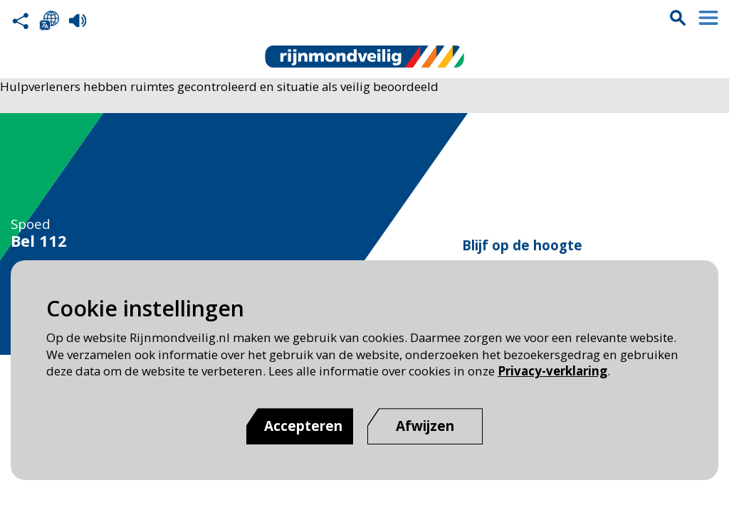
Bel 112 (39, 241)
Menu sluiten (708, 18)
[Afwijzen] (425, 426)
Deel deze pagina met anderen (21, 21)
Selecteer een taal (49, 21)
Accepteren (303, 426)
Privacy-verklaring (552, 371)
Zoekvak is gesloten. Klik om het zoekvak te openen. (678, 18)
